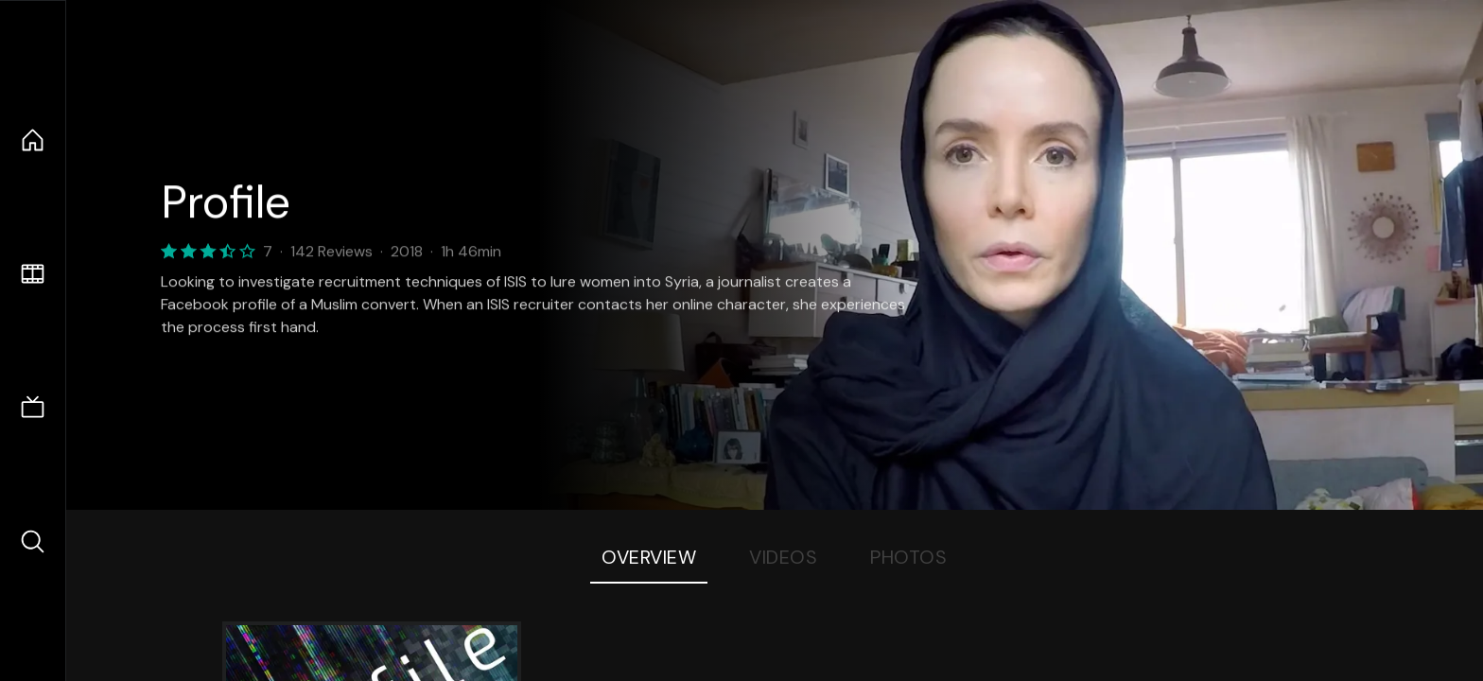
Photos (908, 557)
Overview (649, 557)
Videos (783, 557)
